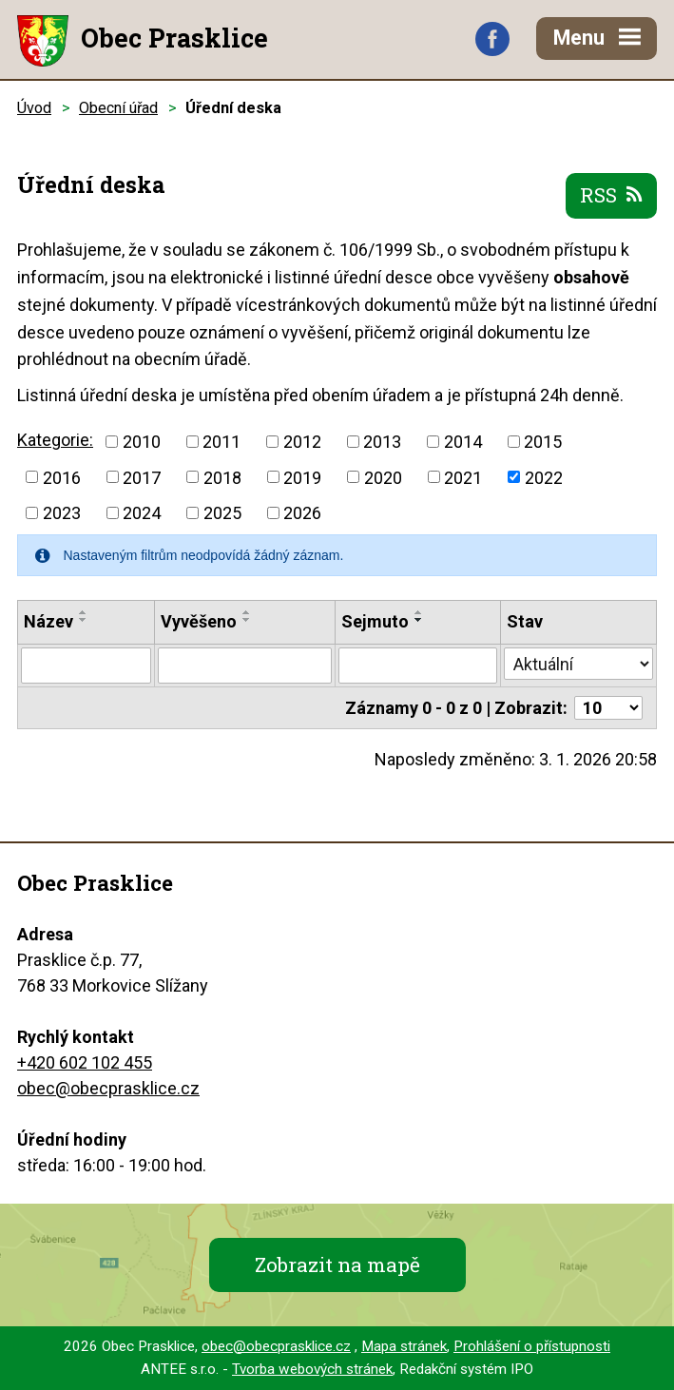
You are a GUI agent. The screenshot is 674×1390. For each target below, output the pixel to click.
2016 (62, 477)
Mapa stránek (404, 1346)
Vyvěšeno (199, 621)
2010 (142, 442)
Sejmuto (375, 621)
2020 (383, 477)
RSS (612, 195)
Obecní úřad (118, 108)
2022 (544, 477)
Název (48, 621)
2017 (142, 477)
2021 (463, 477)
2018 (222, 477)
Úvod (34, 108)
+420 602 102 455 (84, 1062)
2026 (302, 513)
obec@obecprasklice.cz (108, 1088)
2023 (62, 513)
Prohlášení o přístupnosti (531, 1346)
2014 (463, 442)
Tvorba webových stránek (312, 1369)
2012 (302, 442)
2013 (382, 442)
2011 (221, 442)
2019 (302, 477)
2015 (543, 442)
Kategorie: (55, 440)
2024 (142, 513)
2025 (222, 513)
